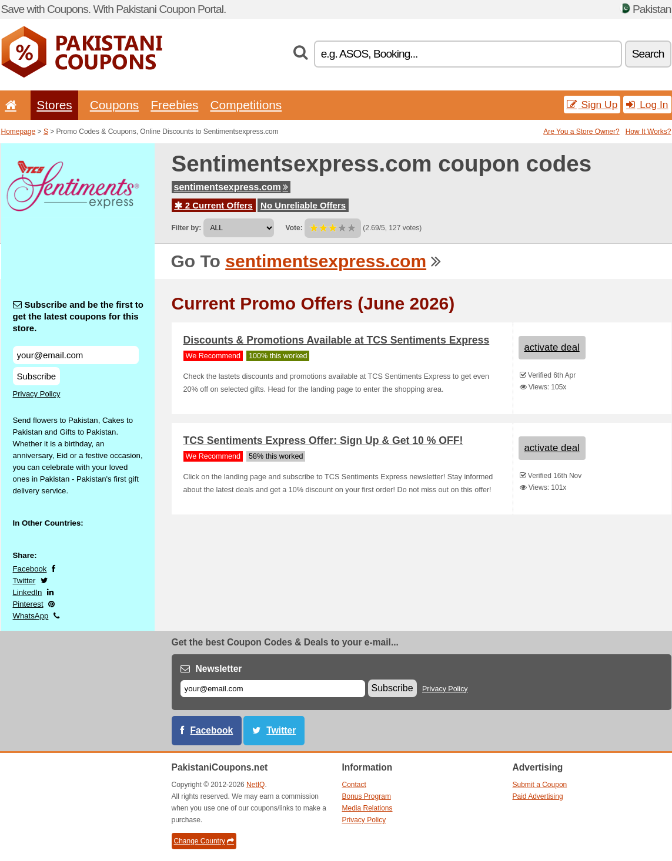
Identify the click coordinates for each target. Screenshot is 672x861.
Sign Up (592, 104)
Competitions (246, 105)
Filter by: (187, 228)
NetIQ (255, 785)
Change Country (204, 841)
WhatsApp (31, 615)
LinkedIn (27, 592)
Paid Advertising (538, 796)
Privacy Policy (37, 393)
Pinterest (28, 604)
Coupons (114, 105)
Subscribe (36, 376)
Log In (647, 104)
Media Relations (367, 808)
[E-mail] (272, 688)
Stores (54, 105)
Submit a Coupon (540, 785)
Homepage (18, 131)
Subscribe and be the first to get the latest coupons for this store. (78, 316)
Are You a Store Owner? (581, 131)
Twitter (24, 580)
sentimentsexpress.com (231, 187)
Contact (354, 785)
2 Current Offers (214, 205)
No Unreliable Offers (303, 205)
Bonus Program (366, 796)
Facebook (30, 568)
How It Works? (648, 131)
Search (648, 54)
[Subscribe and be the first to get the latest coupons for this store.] (76, 355)
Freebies (174, 105)
